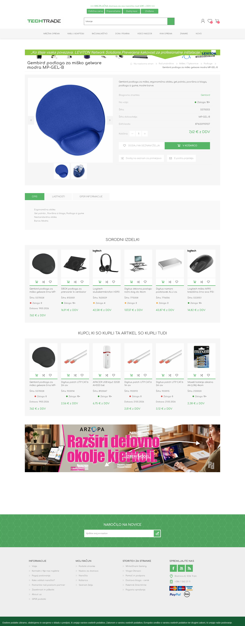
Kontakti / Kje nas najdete (45, 571)
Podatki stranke (87, 567)
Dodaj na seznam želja (50, 282)
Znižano (149, 11)
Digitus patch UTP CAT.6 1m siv (138, 384)
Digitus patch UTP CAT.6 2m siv (74, 384)
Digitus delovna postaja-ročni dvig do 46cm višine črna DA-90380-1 (138, 292)
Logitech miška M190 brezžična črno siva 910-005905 (201, 292)
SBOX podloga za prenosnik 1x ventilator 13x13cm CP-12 (73, 292)
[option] (61, 171)
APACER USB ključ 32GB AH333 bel (106, 384)
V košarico (36, 282)
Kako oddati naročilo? (43, 581)
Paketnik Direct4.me (136, 585)
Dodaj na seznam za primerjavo (43, 282)
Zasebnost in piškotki (43, 590)
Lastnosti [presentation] (58, 197)
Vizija (34, 567)
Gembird (205, 95)
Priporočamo (113, 11)
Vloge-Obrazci (133, 571)
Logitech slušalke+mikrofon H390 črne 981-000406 (106, 292)
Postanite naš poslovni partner (48, 585)
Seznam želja (86, 585)
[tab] (34, 197)
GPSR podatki (39, 599)
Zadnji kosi (131, 11)
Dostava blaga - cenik (137, 581)
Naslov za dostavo (88, 571)
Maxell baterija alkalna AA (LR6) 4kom (200, 384)
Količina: (123, 134)
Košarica (216, 21)
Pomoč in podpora (135, 576)
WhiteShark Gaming (136, 567)
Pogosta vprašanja (135, 590)
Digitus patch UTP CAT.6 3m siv (169, 384)
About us (37, 595)
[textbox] (125, 21)
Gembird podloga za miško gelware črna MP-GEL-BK (43, 292)
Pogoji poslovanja (41, 576)
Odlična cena (95, 11)
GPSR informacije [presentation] (91, 197)
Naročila (83, 576)
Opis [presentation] (34, 197)
